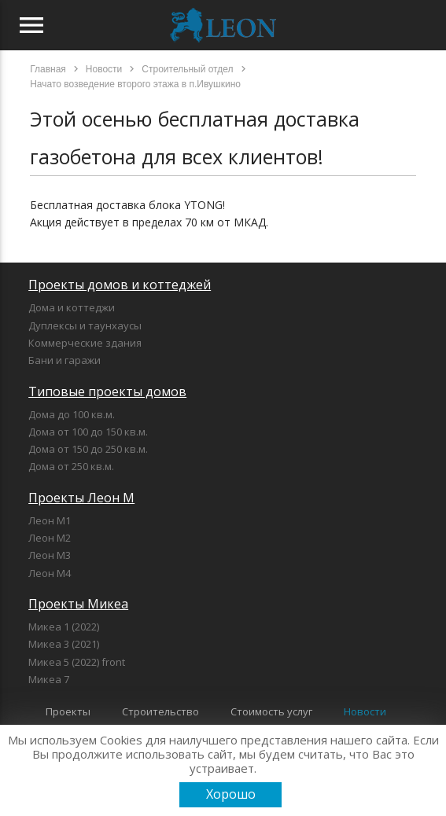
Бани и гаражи (64, 360)
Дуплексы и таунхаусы (85, 325)
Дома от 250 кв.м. (71, 466)
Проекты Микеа (78, 603)
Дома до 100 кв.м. (71, 414)
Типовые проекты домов (107, 391)
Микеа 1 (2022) (63, 626)
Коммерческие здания (85, 342)
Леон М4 (49, 573)
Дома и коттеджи (71, 307)
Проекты (68, 711)
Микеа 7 (48, 679)
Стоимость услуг (271, 711)
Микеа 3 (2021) (63, 643)
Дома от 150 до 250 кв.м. (88, 448)
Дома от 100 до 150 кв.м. (88, 431)
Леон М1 (49, 520)
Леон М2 (49, 537)
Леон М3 (49, 555)
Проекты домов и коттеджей (119, 284)
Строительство (160, 711)
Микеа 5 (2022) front (76, 661)
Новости (365, 711)
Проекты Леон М (81, 497)
